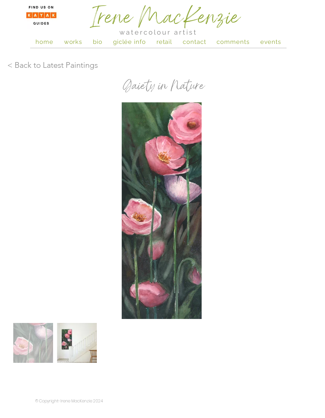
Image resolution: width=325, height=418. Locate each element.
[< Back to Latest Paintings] (52, 65)
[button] (271, 41)
